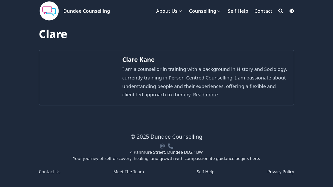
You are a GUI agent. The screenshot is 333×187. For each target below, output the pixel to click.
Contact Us (49, 172)
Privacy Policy (280, 172)
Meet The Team (128, 172)
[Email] (162, 145)
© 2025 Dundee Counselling (166, 136)
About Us (166, 11)
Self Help (206, 172)
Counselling (202, 11)
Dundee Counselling (86, 11)
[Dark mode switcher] (291, 11)
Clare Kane (138, 59)
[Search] (280, 11)
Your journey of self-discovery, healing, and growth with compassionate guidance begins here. (166, 158)
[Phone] (170, 145)
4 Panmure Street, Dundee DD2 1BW (166, 152)
